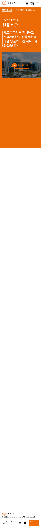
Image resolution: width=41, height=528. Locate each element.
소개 (7, 10)
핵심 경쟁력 (20, 10)
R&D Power (30, 10)
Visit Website (33, 523)
